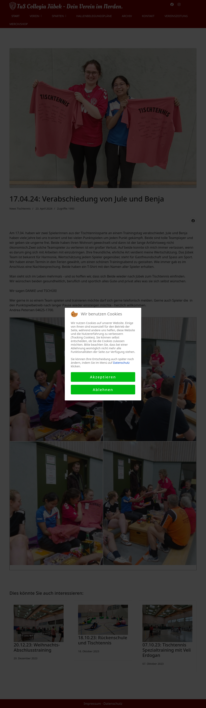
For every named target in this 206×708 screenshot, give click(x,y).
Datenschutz (121, 363)
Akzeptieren (103, 377)
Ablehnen (103, 389)
